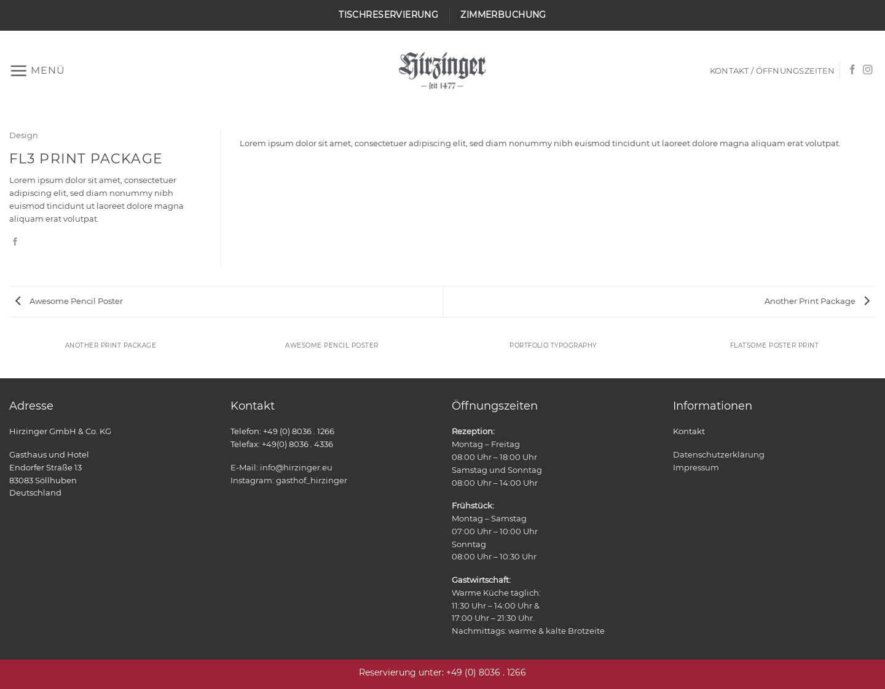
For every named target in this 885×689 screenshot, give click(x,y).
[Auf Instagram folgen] (868, 70)
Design (23, 135)
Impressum (696, 467)
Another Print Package (817, 301)
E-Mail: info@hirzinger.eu (281, 467)
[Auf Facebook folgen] (852, 70)
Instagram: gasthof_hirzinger (288, 480)
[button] (37, 70)
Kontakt (689, 431)
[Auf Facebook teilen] (15, 242)
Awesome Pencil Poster (69, 301)
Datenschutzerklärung (719, 454)
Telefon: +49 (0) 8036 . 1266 (282, 431)
